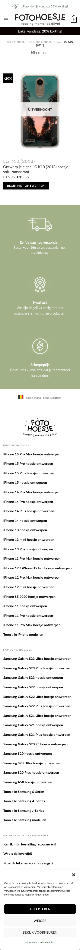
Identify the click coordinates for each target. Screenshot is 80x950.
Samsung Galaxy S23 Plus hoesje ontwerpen (36, 668)
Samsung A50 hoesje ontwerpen (27, 782)
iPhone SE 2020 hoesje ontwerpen (29, 596)
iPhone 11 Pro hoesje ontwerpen (28, 615)
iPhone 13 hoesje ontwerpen (25, 530)
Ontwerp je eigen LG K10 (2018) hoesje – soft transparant (37, 169)
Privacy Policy (47, 942)
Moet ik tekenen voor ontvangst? (28, 863)
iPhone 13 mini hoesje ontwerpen (28, 539)
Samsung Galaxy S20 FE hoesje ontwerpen (35, 744)
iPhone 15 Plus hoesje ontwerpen (28, 473)
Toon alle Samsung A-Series (24, 801)
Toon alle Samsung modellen (24, 820)
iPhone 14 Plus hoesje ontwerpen (28, 511)
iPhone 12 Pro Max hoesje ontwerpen (32, 577)
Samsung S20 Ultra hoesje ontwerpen (31, 763)
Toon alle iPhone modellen (23, 634)
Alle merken (16, 41)
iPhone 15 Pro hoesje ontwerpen (28, 463)
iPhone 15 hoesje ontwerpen (25, 482)
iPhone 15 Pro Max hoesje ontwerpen (32, 454)
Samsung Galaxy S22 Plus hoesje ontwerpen (36, 706)
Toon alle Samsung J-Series (23, 810)
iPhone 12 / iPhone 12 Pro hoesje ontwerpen (37, 568)
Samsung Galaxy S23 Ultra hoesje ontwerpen (37, 658)
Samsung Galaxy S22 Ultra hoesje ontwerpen (37, 697)
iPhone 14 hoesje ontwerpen (25, 520)
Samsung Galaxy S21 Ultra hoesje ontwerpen (37, 715)
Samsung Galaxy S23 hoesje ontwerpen (33, 677)
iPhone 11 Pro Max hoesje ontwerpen (32, 625)
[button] (73, 875)
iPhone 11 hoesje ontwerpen (25, 606)
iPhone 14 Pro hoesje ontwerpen (28, 501)
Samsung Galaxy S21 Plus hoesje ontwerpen (36, 734)
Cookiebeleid (30, 942)
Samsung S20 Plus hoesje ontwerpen (31, 772)
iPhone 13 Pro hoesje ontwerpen (28, 549)
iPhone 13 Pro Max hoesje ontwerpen (32, 558)
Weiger (39, 921)
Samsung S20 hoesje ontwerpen (27, 753)
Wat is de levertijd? (17, 853)
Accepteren (40, 909)
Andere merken (40, 41)
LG (58, 41)
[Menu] (5, 19)
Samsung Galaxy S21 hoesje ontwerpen (33, 725)
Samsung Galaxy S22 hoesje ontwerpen (33, 687)
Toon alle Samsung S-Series (24, 791)
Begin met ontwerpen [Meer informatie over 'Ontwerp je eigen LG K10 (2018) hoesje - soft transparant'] (26, 185)
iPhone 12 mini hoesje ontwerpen (28, 587)
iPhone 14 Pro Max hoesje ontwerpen (32, 492)
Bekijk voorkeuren (40, 932)
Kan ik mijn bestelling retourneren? (29, 844)
